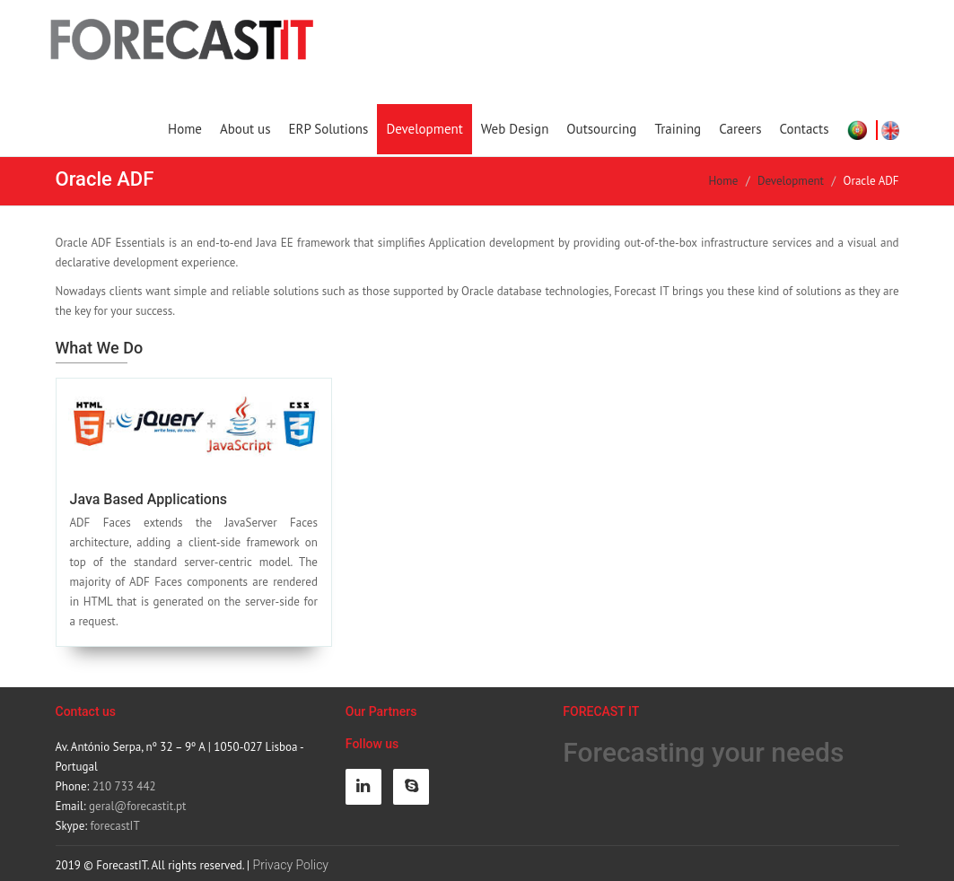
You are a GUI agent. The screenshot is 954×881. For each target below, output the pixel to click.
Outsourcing (601, 128)
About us (245, 128)
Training (677, 128)
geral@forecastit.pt (137, 806)
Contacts (804, 128)
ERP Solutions (328, 128)
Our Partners (381, 711)
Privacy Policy (290, 865)
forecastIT (115, 825)
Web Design (515, 128)
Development (424, 128)
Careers (740, 128)
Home (185, 128)
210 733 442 (124, 786)
